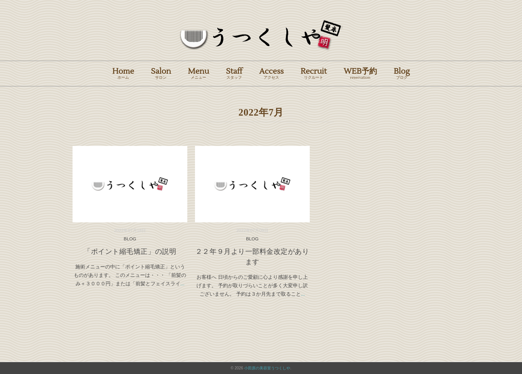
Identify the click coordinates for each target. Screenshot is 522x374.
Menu (198, 73)
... (182, 283)
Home (123, 73)
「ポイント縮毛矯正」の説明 (130, 251)
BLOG (130, 238)
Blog (402, 73)
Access (271, 73)
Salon (161, 73)
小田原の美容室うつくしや (267, 368)
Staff (234, 73)
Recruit (314, 73)
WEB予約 (360, 73)
